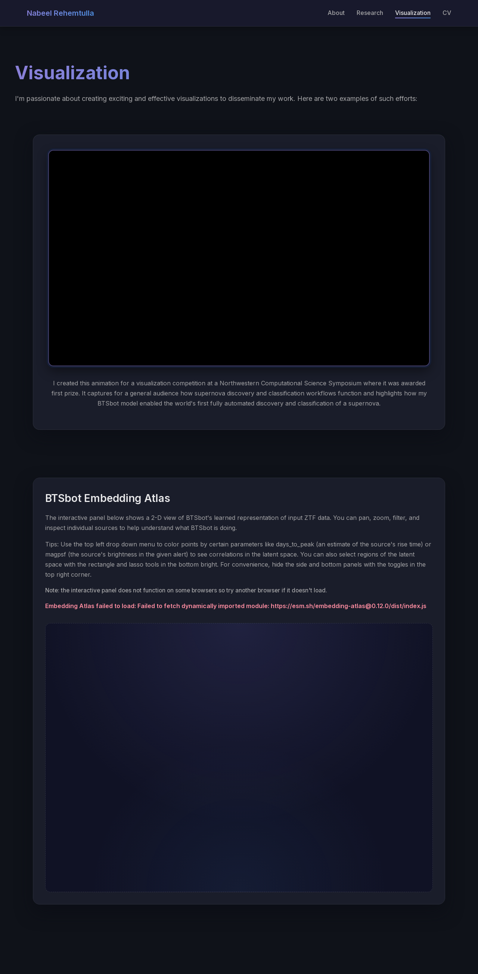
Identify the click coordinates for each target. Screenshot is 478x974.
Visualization (413, 12)
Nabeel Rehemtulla (60, 13)
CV (447, 12)
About (336, 12)
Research (370, 12)
